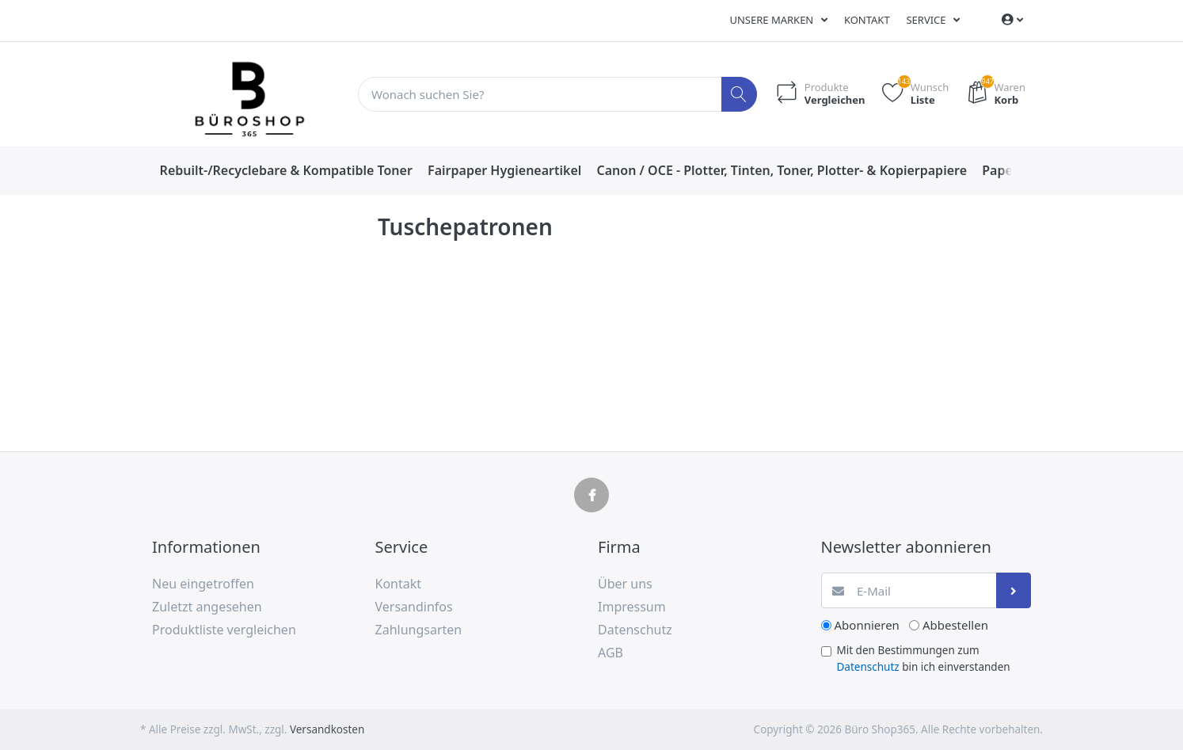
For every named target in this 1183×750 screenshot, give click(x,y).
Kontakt (867, 20)
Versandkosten (327, 729)
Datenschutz (868, 667)
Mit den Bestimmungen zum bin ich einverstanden (923, 658)
